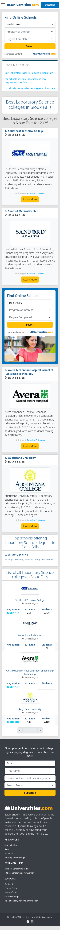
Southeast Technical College (26, 131)
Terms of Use (10, 892)
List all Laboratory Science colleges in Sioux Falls (30, 88)
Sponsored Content (13, 54)
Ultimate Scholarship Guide (17, 868)
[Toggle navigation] (3, 4)
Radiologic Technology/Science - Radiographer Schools (29, 559)
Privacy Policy (10, 888)
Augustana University (22, 458)
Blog (6, 849)
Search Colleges (11, 845)
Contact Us (9, 884)
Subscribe (50, 4)
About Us (8, 853)
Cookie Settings (11, 896)
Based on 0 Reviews (36, 193)
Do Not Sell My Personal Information (21, 900)
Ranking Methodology (14, 857)
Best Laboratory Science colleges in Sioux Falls (29, 72)
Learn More (30, 199)
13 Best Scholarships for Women (19, 873)
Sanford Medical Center (23, 211)
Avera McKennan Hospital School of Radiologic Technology (29, 372)
